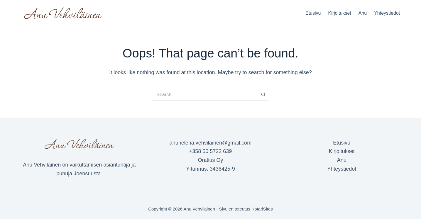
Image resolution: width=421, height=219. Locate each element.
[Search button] (263, 95)
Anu (363, 13)
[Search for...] (205, 95)
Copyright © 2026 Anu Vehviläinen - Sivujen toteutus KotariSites (210, 208)
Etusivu (313, 13)
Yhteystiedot (387, 13)
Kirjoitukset (339, 13)
